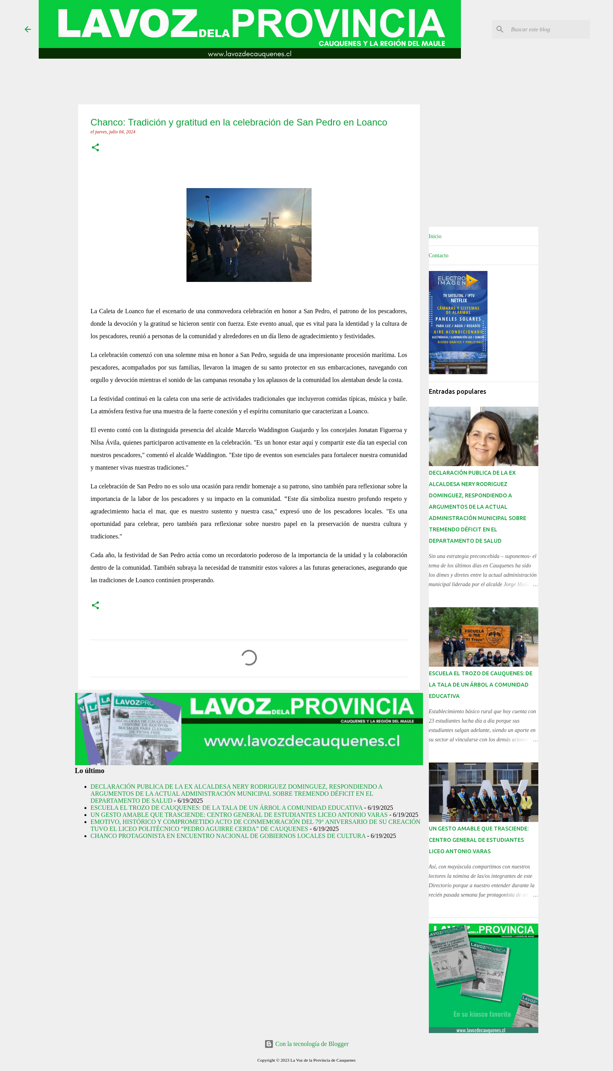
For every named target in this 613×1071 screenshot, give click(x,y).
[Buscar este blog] (549, 29)
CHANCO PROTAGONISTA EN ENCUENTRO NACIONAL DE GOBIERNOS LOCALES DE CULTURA (228, 835)
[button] (95, 148)
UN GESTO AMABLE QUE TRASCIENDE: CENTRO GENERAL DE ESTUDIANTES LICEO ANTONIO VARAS (239, 814)
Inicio (435, 236)
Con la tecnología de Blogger (306, 1044)
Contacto (439, 255)
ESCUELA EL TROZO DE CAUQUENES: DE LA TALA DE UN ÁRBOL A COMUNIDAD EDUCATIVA (227, 807)
